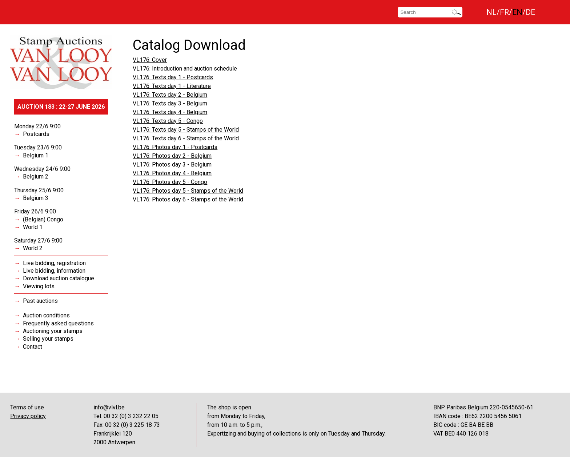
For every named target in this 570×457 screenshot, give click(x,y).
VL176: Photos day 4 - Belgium (172, 173)
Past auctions (40, 300)
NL (491, 12)
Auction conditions (46, 315)
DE (530, 12)
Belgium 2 (35, 176)
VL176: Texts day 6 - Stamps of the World (186, 138)
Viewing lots (39, 286)
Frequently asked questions (58, 323)
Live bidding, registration (54, 263)
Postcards (36, 134)
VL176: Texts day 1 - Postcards (173, 77)
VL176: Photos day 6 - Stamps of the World (188, 199)
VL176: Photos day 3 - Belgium (172, 164)
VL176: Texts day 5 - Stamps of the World (186, 129)
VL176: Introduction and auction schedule (185, 68)
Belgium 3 (35, 198)
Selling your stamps (48, 338)
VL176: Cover (150, 59)
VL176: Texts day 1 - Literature (172, 86)
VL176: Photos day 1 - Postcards (175, 147)
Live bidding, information (54, 270)
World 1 (33, 227)
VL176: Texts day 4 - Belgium (170, 112)
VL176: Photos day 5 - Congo (170, 182)
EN (517, 12)
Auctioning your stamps (53, 331)
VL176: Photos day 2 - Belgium (172, 155)
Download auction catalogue (58, 278)
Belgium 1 (35, 155)
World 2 (33, 248)
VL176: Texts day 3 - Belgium (170, 103)
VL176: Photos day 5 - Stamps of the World (188, 190)
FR (504, 12)
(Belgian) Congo (43, 219)
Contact (32, 346)
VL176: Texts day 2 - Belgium (170, 94)
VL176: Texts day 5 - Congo (168, 120)
